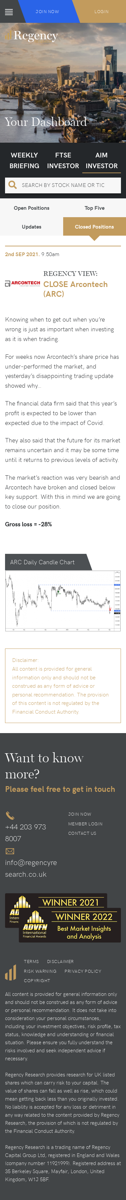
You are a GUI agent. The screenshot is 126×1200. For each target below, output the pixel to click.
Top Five (94, 207)
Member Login (85, 824)
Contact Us (82, 833)
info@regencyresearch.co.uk (31, 868)
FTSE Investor (63, 160)
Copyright (37, 980)
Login (101, 11)
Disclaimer (60, 961)
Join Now (47, 11)
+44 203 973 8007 (25, 832)
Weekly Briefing (24, 160)
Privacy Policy (83, 971)
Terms (31, 961)
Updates (31, 226)
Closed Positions (94, 226)
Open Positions (31, 207)
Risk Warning (40, 971)
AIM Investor (102, 160)
